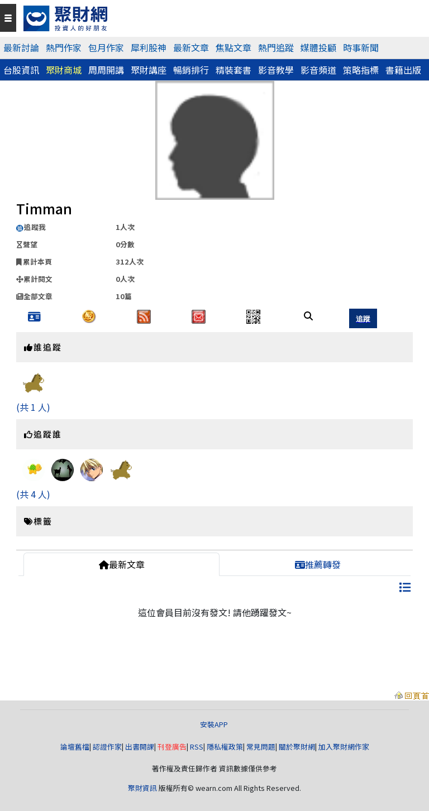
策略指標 (361, 70)
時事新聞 (361, 47)
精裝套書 (233, 70)
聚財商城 (64, 70)
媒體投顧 (318, 47)
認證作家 (107, 746)
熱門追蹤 (276, 47)
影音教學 (276, 70)
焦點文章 (233, 47)
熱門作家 (64, 47)
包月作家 (106, 47)
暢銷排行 (191, 70)
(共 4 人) (33, 494)
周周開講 (106, 70)
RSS (196, 746)
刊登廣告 (172, 746)
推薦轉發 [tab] (318, 564)
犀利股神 (148, 47)
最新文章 (191, 47)
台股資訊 (21, 70)
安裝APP (215, 724)
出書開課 (139, 746)
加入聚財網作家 (343, 746)
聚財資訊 (142, 788)
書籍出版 (403, 70)
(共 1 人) (33, 407)
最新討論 (21, 47)
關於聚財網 (297, 746)
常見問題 (260, 746)
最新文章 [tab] (122, 564)
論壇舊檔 (74, 746)
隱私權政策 (225, 746)
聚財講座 (148, 70)
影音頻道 (318, 70)
